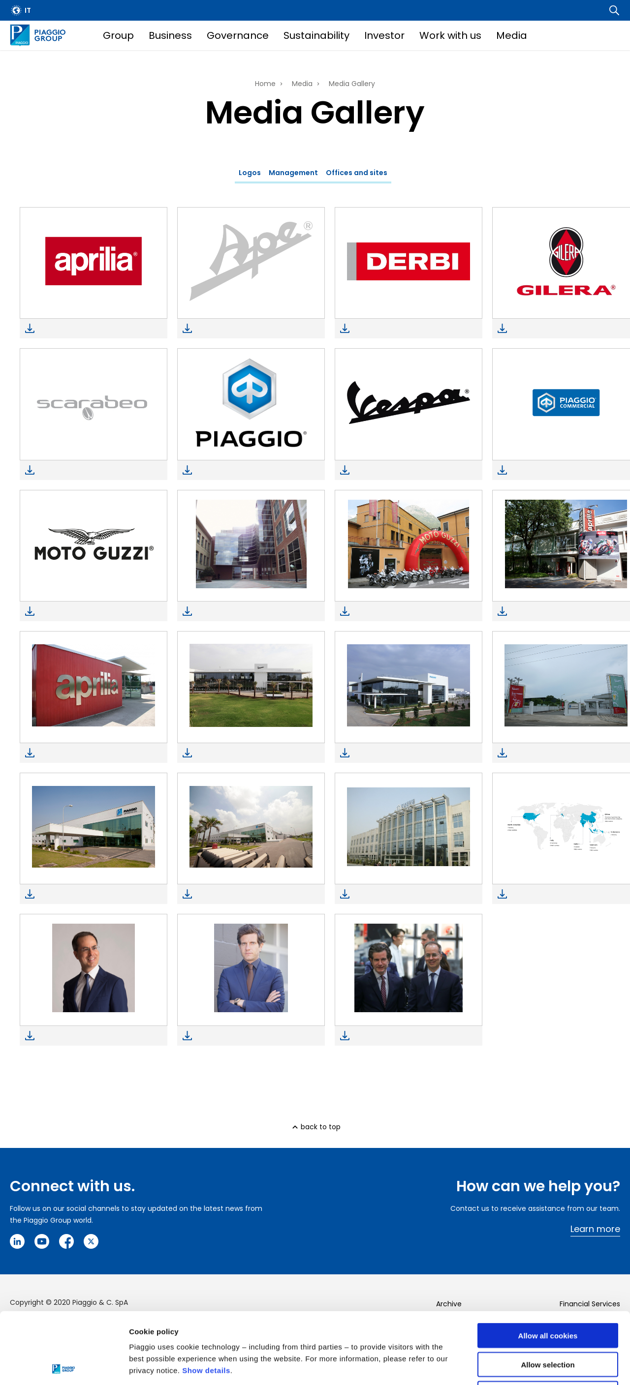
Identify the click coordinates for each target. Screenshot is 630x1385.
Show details (206, 1299)
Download (29, 328)
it (28, 10)
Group (118, 35)
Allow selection (547, 1293)
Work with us (450, 35)
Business (170, 35)
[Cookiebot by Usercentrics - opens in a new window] (64, 1365)
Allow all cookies (548, 1264)
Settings (508, 1365)
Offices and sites (356, 173)
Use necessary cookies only (548, 1322)
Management (293, 173)
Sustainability (316, 35)
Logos (250, 173)
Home (265, 84)
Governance (238, 35)
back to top (321, 1127)
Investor (384, 35)
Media (511, 35)
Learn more (595, 1229)
